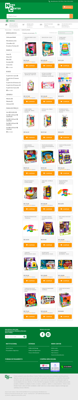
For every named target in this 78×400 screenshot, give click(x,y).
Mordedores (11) (11, 41)
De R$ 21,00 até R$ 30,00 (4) (12, 120)
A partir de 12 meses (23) (12, 79)
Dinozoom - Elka (47, 37)
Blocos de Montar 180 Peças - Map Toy (30, 74)
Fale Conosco (54, 352)
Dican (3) (9, 57)
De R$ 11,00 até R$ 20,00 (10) (12, 115)
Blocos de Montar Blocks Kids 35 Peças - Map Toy (64, 75)
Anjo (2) (8, 54)
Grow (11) (9, 65)
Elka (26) (8, 59)
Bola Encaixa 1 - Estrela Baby (29, 181)
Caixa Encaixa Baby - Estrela (48, 289)
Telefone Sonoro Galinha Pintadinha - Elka (48, 146)
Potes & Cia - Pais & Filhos (47, 109)
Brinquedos (17, 30)
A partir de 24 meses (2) (13, 85)
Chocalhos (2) (10, 43)
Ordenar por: (53, 32)
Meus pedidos (55, 350)
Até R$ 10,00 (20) (11, 112)
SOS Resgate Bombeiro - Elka (64, 253)
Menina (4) (9, 101)
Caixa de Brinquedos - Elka (30, 253)
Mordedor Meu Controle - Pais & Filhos (64, 110)
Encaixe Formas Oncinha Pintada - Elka (47, 218)
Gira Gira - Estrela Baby (47, 181)
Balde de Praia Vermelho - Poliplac (63, 182)
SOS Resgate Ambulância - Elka (47, 253)
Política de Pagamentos (35, 350)
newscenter (8, 30)
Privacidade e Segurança (12, 350)
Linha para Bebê (26, 30)
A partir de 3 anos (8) (12, 88)
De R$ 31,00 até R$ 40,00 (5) (12, 124)
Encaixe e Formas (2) (12, 46)
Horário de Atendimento (57, 355)
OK (24, 336)
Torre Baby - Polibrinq (62, 38)
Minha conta (54, 348)
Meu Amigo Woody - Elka (65, 217)
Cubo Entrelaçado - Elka (65, 145)
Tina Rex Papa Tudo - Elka (30, 38)
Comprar (31, 66)
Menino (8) (9, 98)
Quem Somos (9, 348)
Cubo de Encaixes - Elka (64, 289)
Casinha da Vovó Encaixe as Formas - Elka (30, 290)
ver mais (10, 67)
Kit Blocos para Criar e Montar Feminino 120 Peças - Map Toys (47, 75)
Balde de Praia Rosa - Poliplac (30, 217)
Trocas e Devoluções (34, 352)
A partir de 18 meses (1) (13, 82)
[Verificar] (66, 367)
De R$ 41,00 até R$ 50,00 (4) (12, 128)
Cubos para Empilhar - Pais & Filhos (29, 110)
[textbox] (40, 16)
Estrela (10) (9, 62)
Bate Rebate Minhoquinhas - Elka (29, 146)
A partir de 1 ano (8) (12, 75)
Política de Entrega (33, 348)
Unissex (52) (10, 104)
